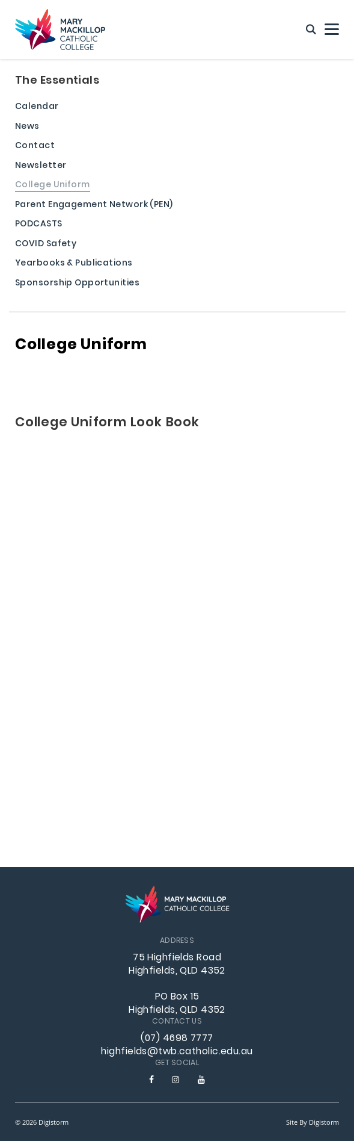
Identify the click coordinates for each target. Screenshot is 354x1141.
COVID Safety (45, 244)
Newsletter (40, 166)
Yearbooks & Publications (74, 264)
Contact (35, 146)
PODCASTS (39, 225)
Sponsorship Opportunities (77, 284)
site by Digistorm (312, 1122)
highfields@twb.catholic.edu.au (176, 1052)
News (27, 127)
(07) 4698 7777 (177, 1038)
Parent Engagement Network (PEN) (94, 205)
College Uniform (52, 185)
